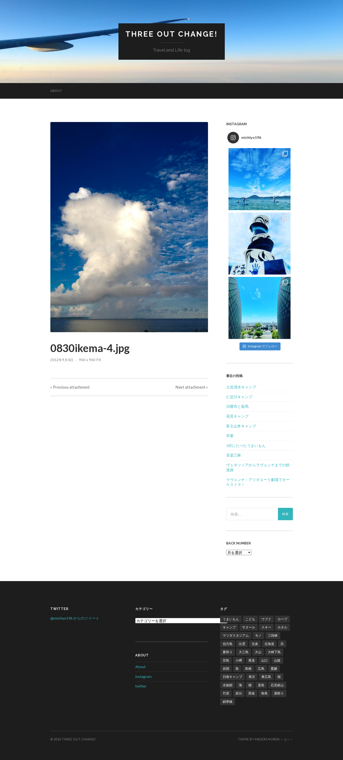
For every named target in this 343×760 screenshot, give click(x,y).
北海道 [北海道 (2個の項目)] (269, 644)
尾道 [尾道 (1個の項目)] (251, 660)
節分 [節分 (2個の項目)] (239, 693)
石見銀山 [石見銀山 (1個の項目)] (277, 685)
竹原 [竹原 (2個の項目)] (226, 693)
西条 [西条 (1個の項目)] (251, 693)
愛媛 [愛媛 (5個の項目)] (274, 668)
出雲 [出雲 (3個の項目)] (242, 644)
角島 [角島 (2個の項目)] (264, 693)
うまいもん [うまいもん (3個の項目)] (231, 619)
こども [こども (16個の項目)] (250, 619)
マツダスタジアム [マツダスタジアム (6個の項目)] (236, 635)
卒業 (230, 435)
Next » (192, 387)
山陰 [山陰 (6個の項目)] (277, 660)
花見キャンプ (237, 416)
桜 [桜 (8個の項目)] (279, 677)
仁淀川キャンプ (239, 396)
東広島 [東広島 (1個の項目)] (266, 677)
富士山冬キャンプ (241, 426)
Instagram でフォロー (260, 346)
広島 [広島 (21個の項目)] (261, 668)
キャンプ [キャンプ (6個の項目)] (229, 627)
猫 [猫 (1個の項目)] (250, 685)
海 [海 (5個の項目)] (240, 685)
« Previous (70, 387)
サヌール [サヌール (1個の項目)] (248, 627)
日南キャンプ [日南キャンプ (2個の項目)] (232, 677)
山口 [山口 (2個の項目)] (264, 660)
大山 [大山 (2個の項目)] (258, 652)
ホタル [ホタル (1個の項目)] (282, 627)
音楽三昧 (233, 455)
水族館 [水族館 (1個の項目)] (227, 685)
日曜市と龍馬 (237, 406)
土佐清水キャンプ (241, 387)
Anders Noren (267, 739)
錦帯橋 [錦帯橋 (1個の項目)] (227, 702)
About (56, 91)
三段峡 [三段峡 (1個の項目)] (273, 635)
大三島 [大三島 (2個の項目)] (244, 652)
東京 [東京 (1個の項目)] (252, 677)
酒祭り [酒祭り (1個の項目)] (279, 693)
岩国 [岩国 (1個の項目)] (226, 668)
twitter (140, 686)
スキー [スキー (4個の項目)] (266, 627)
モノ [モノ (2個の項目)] (258, 635)
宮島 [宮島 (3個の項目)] (226, 660)
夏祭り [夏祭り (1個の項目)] (227, 652)
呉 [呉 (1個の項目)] (282, 644)
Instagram (143, 676)
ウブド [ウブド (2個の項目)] (266, 619)
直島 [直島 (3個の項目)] (261, 685)
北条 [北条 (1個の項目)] (255, 644)
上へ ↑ (288, 739)
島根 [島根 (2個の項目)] (248, 668)
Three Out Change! (171, 34)
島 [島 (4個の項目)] (237, 668)
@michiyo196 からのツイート (74, 618)
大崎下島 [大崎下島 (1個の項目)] (274, 652)
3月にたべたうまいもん (246, 445)
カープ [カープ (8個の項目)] (282, 619)
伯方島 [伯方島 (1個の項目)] (227, 644)
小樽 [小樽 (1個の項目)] (239, 660)
